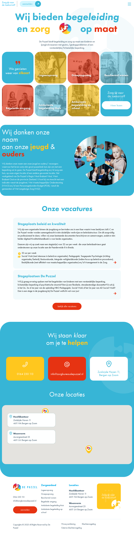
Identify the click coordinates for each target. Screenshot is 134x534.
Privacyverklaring (68, 524)
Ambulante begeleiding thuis (52, 505)
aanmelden (27, 3)
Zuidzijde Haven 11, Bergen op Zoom (109, 373)
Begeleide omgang (48, 501)
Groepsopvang (47, 494)
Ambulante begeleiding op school (51, 511)
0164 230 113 (25, 374)
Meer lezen (116, 105)
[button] (45, 413)
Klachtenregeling (89, 524)
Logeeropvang (47, 490)
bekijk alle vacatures (67, 307)
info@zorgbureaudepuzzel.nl (67, 374)
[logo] (9, 4)
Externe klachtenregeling (72, 528)
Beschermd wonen (48, 497)
